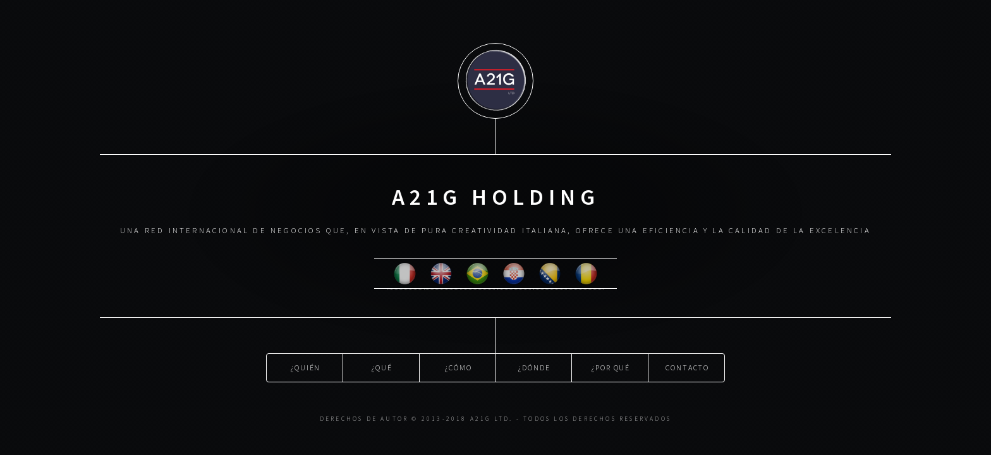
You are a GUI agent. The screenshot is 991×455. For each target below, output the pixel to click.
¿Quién (306, 366)
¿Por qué (611, 366)
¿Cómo (458, 366)
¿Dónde (534, 366)
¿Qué (382, 366)
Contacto (687, 366)
